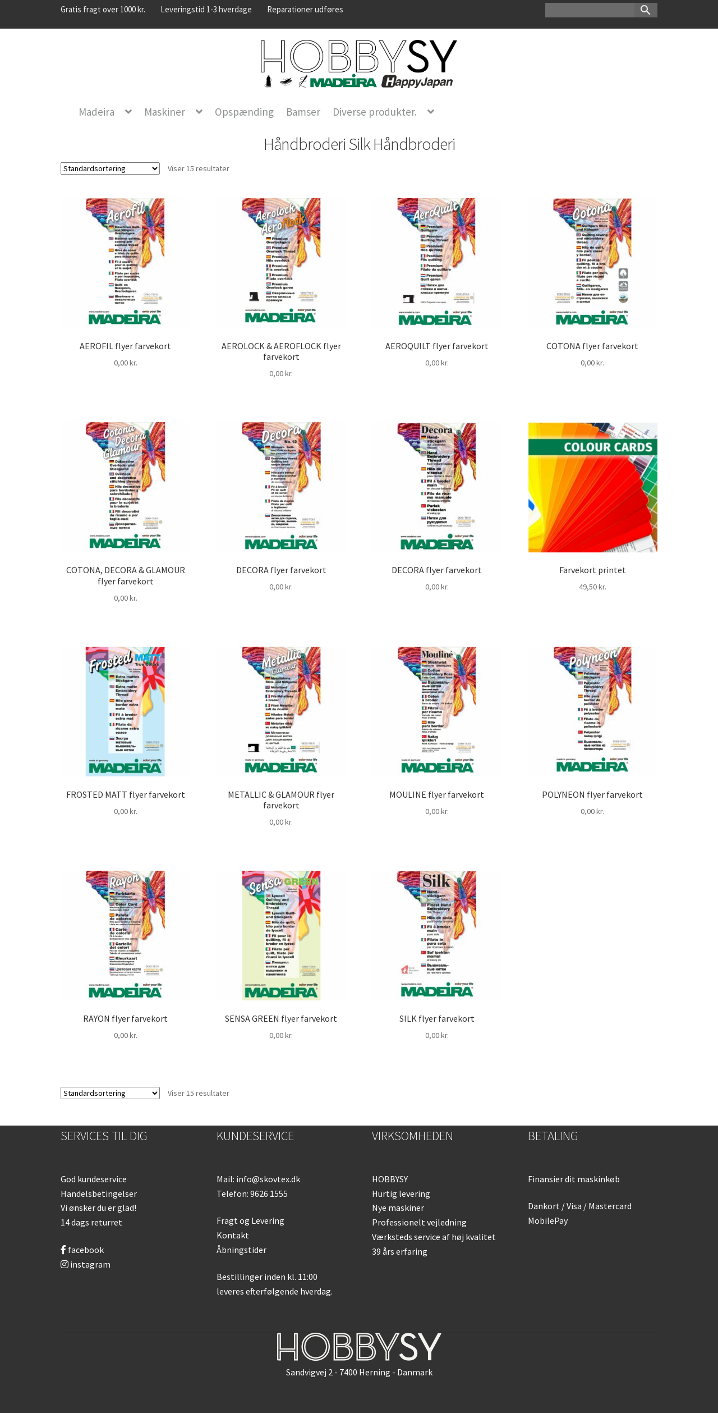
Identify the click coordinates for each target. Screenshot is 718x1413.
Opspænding (244, 111)
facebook (82, 1249)
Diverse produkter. (375, 111)
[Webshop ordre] (110, 168)
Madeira (96, 111)
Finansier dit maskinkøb (574, 1179)
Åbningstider (241, 1249)
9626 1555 (269, 1193)
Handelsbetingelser (99, 1193)
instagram (86, 1264)
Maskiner (164, 111)
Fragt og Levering (250, 1220)
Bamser (303, 111)
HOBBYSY (390, 1179)
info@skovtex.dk (268, 1179)
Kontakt (233, 1235)
